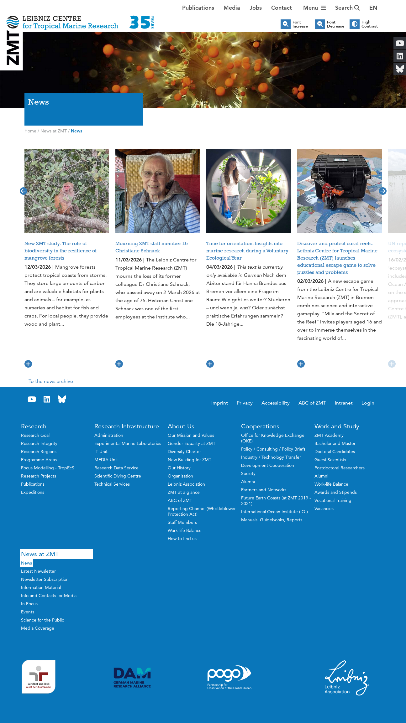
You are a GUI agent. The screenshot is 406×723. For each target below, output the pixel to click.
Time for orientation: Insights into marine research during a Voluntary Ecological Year (247, 251)
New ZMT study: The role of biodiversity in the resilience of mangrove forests (60, 251)
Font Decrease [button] (335, 24)
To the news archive (51, 381)
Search (347, 7)
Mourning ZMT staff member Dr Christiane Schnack (151, 247)
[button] (373, 8)
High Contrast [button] (369, 24)
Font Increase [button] (300, 24)
